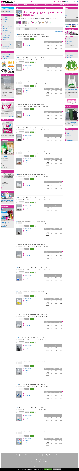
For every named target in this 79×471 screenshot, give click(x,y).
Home (17, 455)
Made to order (27, 455)
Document (63, 5)
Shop (3, 5)
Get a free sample (70, 53)
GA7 (17, 197)
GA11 (17, 291)
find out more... (11, 116)
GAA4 (17, 337)
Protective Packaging (6, 41)
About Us (36, 5)
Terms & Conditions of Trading (37, 461)
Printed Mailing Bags (6, 56)
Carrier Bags (5, 21)
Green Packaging (4, 140)
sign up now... (5, 185)
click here (8, 11)
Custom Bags (5, 58)
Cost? (27, 28)
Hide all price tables (58, 31)
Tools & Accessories (6, 46)
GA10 (17, 267)
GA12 (17, 314)
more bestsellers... (11, 97)
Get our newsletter (70, 55)
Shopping (67, 8)
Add (32, 39)
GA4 (17, 127)
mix (16, 36)
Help (74, 5)
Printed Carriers (4, 120)
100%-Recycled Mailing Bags (70, 122)
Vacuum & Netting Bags (7, 44)
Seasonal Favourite (69, 74)
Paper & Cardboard (6, 37)
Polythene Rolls (5, 39)
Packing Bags (5, 19)
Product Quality (46, 455)
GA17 (17, 431)
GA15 (17, 384)
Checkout (71, 20)
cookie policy (29, 469)
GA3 (17, 104)
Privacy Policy (45, 461)
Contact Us (25, 5)
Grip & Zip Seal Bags (6, 35)
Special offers (5, 48)
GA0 (17, 34)
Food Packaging (5, 30)
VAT (66, 15)
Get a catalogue (69, 57)
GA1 (17, 57)
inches (19, 36)
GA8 (17, 221)
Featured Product (5, 206)
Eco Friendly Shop (4, 156)
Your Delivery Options (69, 29)
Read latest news (6, 187)
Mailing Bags (5, 24)
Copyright (23, 463)
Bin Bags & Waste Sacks (7, 26)
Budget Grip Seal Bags (32, 8)
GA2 (17, 81)
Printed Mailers (4, 100)
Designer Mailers (4, 192)
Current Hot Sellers (5, 75)
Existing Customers (5, 8)
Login (77, 1)
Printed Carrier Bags (6, 54)
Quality (48, 5)
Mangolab (36, 466)
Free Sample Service (69, 51)
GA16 (17, 407)
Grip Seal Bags (4, 226)
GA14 (17, 361)
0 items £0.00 (67, 1)
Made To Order (13, 5)
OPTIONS (57, 469)
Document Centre (55, 455)
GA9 (17, 244)
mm (21, 36)
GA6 (17, 174)
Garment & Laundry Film (7, 33)
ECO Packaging (5, 17)
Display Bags (5, 28)
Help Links (67, 129)
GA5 (17, 151)
